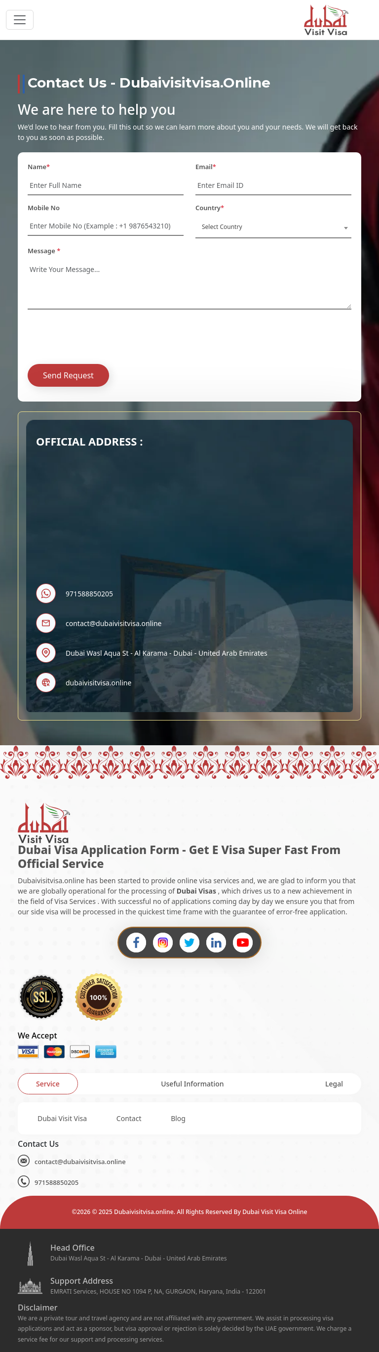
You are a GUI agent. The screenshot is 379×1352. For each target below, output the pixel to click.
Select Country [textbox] (222, 227)
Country (209, 207)
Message (44, 250)
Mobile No (44, 207)
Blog (178, 1118)
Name (39, 166)
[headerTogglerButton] (20, 20)
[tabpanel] (189, 1118)
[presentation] (103, 336)
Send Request (68, 375)
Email (205, 166)
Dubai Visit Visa (62, 1118)
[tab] (48, 1083)
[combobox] (273, 227)
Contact (129, 1118)
